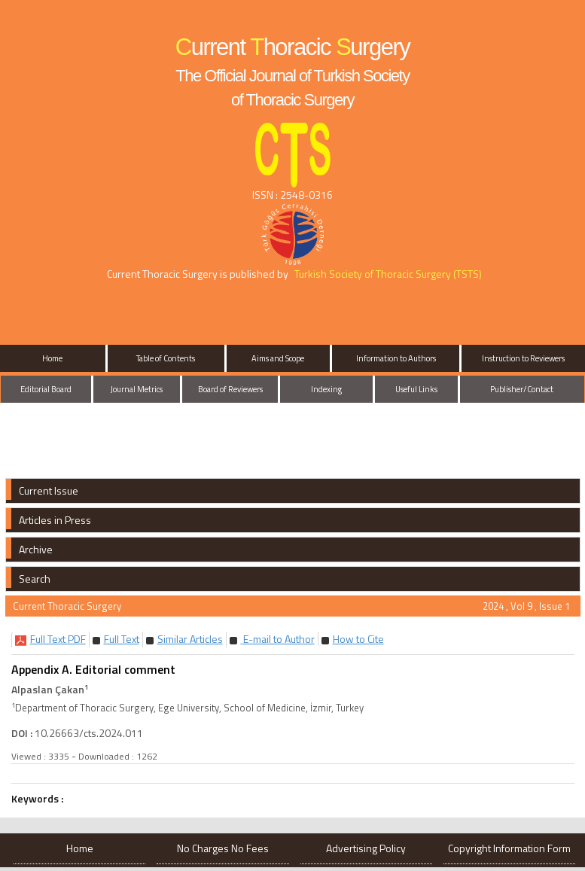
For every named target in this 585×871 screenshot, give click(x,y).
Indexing (326, 389)
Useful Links (416, 389)
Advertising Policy (366, 848)
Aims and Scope (277, 358)
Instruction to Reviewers (523, 358)
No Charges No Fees (223, 848)
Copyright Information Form (509, 848)
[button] (58, 639)
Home (52, 358)
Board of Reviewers (230, 389)
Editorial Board (46, 389)
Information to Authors (396, 358)
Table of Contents (165, 358)
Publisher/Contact (521, 389)
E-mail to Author (278, 639)
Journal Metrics (137, 389)
